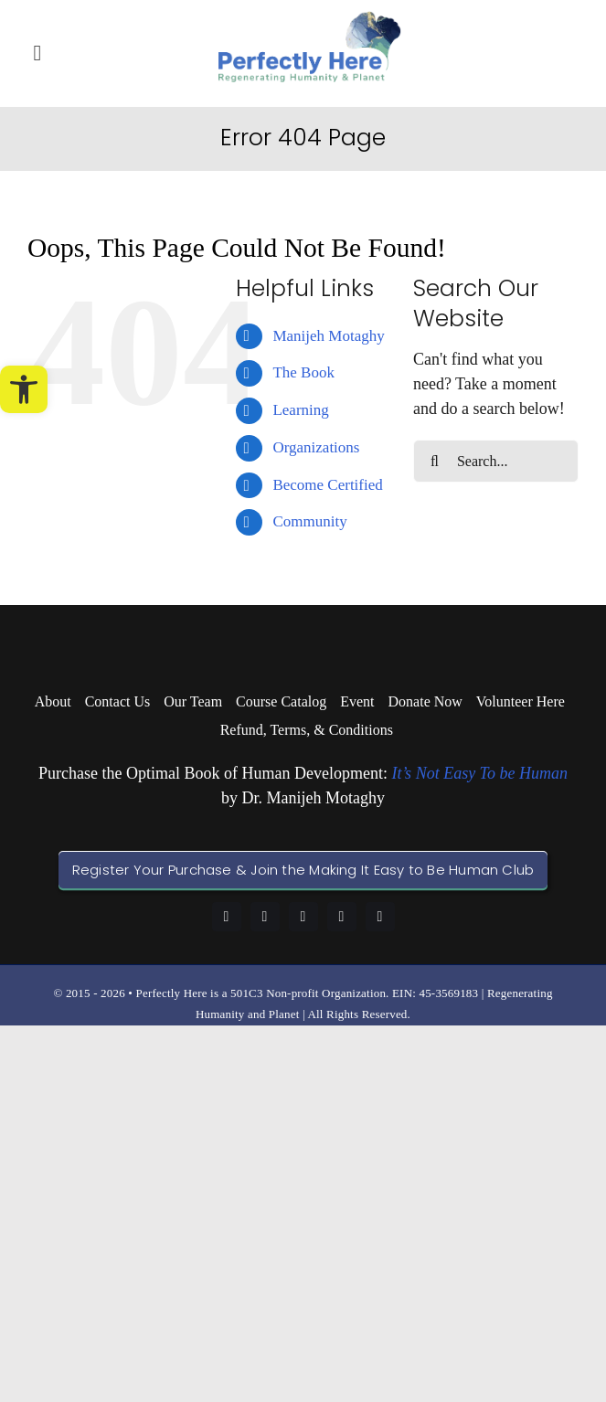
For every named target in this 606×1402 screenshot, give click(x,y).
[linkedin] (265, 916)
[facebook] (226, 916)
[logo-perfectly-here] (309, 19)
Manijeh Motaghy (328, 336)
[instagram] (303, 916)
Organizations (315, 447)
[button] (24, 389)
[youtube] (341, 916)
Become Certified (327, 485)
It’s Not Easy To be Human (479, 773)
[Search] (434, 461)
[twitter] (380, 916)
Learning (300, 410)
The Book (303, 372)
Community (309, 521)
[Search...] (496, 461)
